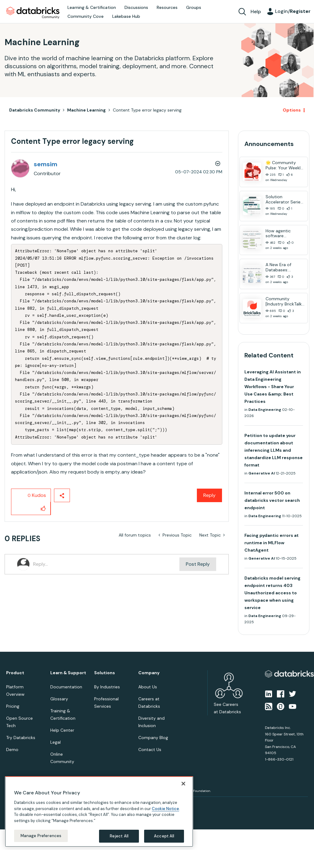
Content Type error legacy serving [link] (147, 110)
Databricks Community (33, 13)
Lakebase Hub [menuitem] (126, 16)
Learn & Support (68, 672)
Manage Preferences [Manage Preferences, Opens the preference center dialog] (41, 835)
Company (148, 672)
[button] (43, 508)
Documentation (66, 687)
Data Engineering (264, 409)
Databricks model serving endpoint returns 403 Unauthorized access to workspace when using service (272, 592)
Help (256, 11)
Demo (12, 749)
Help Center (62, 730)
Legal (55, 742)
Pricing (12, 706)
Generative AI (261, 473)
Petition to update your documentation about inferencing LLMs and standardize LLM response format (273, 450)
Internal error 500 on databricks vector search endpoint (272, 500)
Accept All (164, 836)
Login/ (293, 11)
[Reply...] (106, 564)
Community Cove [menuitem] (85, 16)
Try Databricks (20, 737)
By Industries (107, 687)
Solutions (104, 672)
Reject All (119, 836)
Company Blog (153, 737)
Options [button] (292, 110)
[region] (99, 811)
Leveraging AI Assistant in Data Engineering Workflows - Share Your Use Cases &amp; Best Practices (272, 386)
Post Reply (198, 564)
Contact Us (149, 749)
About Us (147, 687)
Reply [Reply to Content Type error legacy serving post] (209, 495)
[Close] (183, 783)
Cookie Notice (165, 808)
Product (15, 672)
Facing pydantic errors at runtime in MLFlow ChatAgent (271, 543)
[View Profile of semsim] (45, 164)
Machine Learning (86, 110)
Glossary (59, 699)
